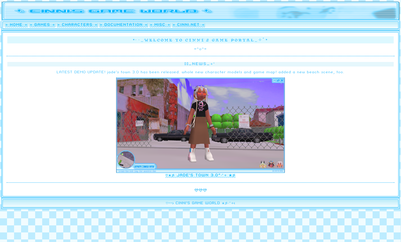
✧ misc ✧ (160, 25)
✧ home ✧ (16, 25)
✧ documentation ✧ (124, 25)
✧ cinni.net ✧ (189, 25)
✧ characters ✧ (77, 25)
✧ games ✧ (42, 25)
